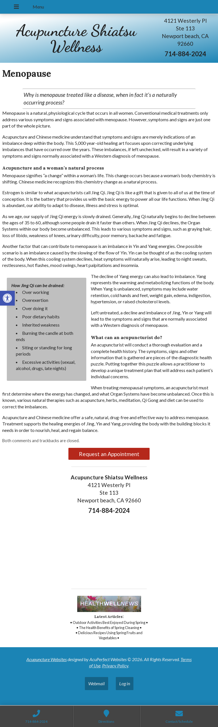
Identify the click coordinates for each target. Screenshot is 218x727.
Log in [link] (124, 683)
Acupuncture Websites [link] (46, 659)
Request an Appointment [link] (109, 454)
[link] (7, 298)
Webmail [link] (96, 683)
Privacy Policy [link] (115, 665)
